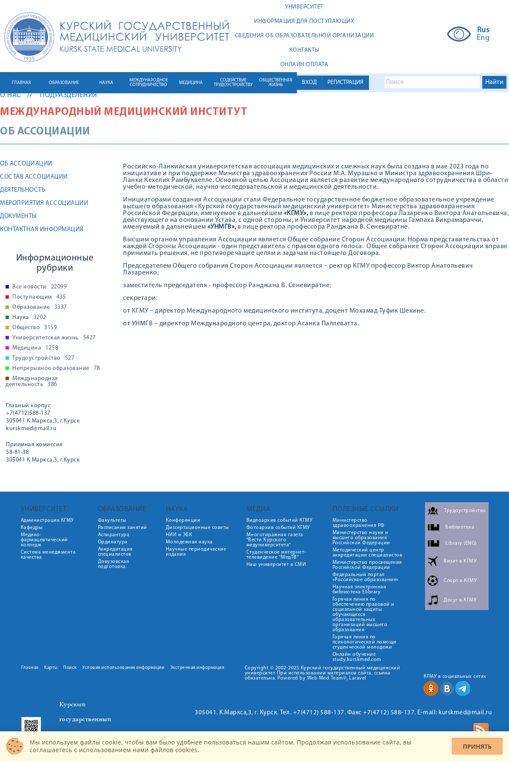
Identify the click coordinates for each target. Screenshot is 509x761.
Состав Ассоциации (34, 177)
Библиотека (459, 527)
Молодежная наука (189, 542)
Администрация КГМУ (47, 520)
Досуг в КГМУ (460, 600)
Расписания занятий (122, 527)
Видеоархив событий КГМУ (279, 520)
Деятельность (22, 190)
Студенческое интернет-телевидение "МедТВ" (276, 555)
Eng (483, 38)
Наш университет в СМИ (276, 564)
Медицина (35, 348)
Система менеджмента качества (48, 555)
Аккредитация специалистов (115, 552)
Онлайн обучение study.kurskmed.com (357, 657)
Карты (51, 668)
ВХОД (309, 82)
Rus (483, 30)
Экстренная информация (197, 668)
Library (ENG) (461, 543)
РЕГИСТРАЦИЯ (345, 82)
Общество (34, 328)
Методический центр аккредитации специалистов (368, 553)
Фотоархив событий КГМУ (278, 527)
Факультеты (112, 520)
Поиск (70, 668)
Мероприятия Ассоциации (44, 203)
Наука (29, 318)
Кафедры (32, 527)
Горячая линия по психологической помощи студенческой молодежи (365, 642)
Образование (39, 308)
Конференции (183, 520)
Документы (18, 216)
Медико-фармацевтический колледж (44, 540)
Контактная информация (42, 230)
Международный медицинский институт (123, 112)
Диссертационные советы (197, 527)
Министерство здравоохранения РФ (359, 523)
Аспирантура (114, 534)
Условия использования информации (123, 668)
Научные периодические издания (196, 552)
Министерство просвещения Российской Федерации (367, 565)
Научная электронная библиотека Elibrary (359, 590)
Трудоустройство (43, 358)
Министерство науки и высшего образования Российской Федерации (361, 538)
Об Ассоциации (26, 164)
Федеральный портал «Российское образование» (366, 577)
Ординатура (113, 542)
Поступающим (39, 297)
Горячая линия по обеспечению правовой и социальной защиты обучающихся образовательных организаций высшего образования (363, 614)
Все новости (39, 287)
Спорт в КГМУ (460, 580)
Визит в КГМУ (460, 561)
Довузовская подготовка (113, 564)
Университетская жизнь (54, 338)
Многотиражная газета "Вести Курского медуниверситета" (274, 540)
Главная (30, 668)
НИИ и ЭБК (179, 534)
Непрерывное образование (56, 369)
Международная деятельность (32, 382)
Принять (477, 746)
